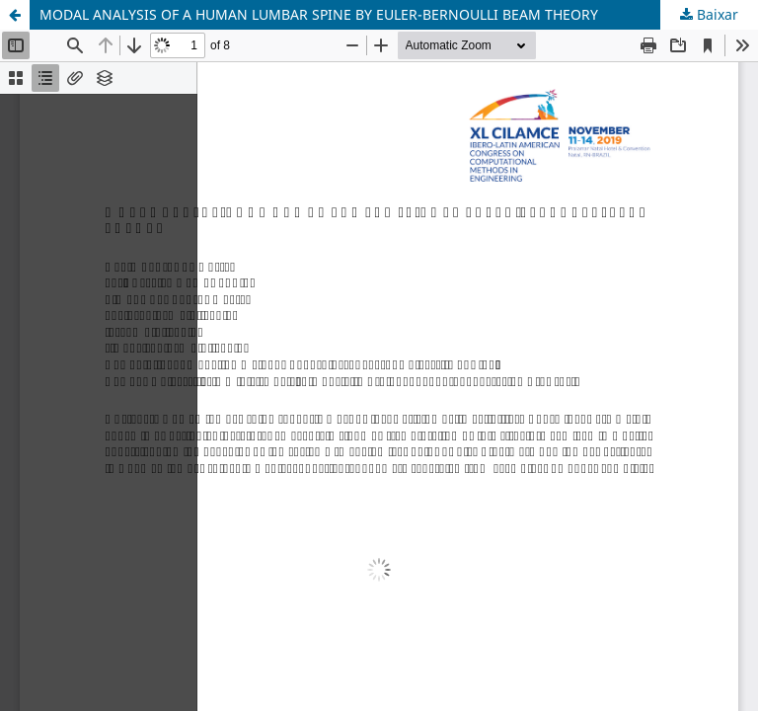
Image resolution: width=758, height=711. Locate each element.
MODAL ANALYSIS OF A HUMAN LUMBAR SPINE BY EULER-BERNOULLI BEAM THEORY (318, 14)
